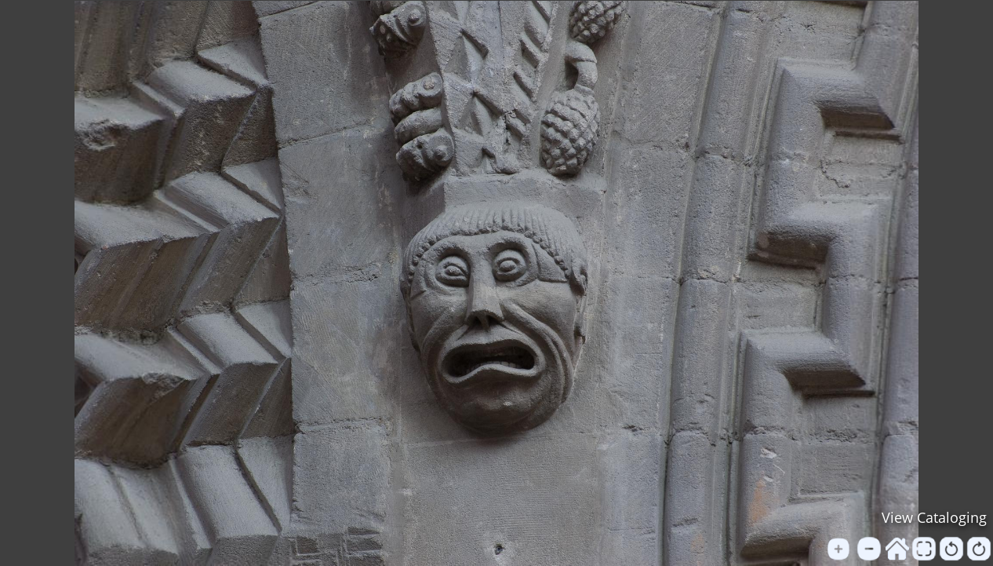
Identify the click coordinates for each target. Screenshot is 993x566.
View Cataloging (934, 517)
